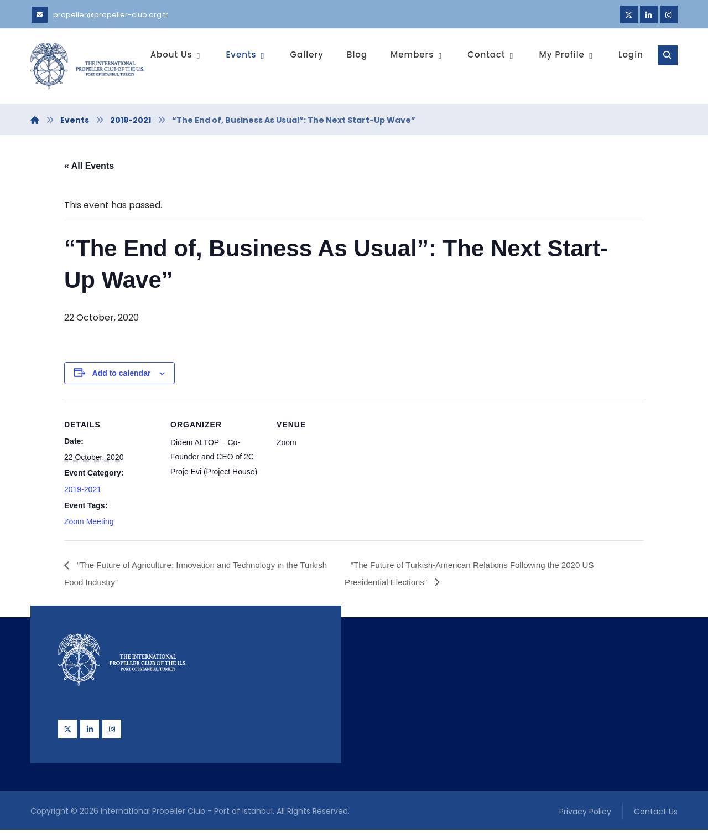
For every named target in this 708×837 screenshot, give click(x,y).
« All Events (89, 167)
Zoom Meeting (88, 525)
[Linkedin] (649, 14)
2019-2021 (82, 493)
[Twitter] (629, 14)
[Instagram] (669, 14)
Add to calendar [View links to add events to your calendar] (121, 375)
